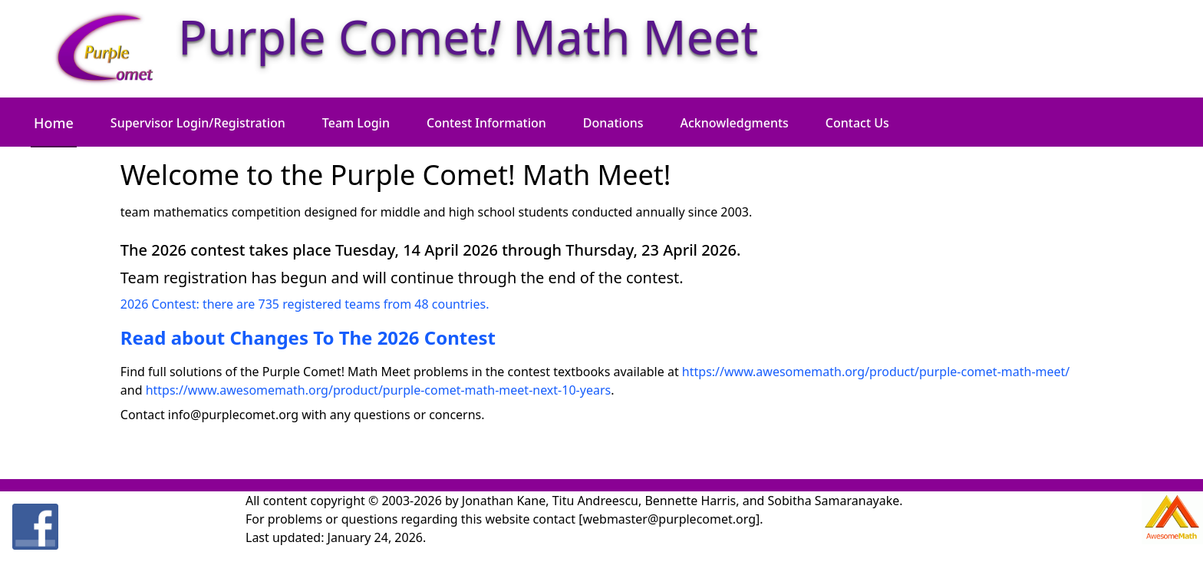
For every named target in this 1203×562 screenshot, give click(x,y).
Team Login (356, 122)
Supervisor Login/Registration (197, 122)
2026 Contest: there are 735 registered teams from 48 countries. (304, 304)
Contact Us (857, 122)
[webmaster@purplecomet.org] (669, 519)
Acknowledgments (735, 122)
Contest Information (486, 122)
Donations (613, 122)
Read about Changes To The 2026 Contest (308, 337)
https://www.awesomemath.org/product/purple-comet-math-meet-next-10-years (378, 390)
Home (54, 123)
